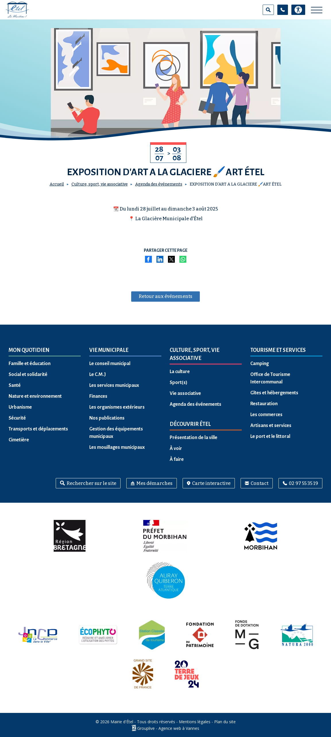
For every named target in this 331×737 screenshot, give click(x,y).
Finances (98, 396)
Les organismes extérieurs (117, 407)
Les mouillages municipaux (117, 447)
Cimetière (19, 439)
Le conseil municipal (109, 363)
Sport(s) (178, 382)
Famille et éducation (30, 363)
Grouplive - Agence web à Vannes (168, 728)
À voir (176, 448)
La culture (180, 371)
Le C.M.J (97, 374)
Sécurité (17, 418)
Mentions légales (194, 721)
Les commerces (266, 414)
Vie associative (185, 393)
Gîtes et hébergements (274, 392)
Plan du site (225, 721)
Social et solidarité (28, 374)
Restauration (264, 403)
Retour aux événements (165, 296)
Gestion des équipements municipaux (116, 432)
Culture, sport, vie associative (99, 184)
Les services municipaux (114, 385)
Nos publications (107, 418)
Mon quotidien (29, 350)
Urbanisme (20, 407)
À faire (177, 459)
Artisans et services (270, 425)
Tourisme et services (278, 350)
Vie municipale (108, 350)
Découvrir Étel (190, 424)
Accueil (57, 184)
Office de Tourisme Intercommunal (270, 378)
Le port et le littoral (270, 436)
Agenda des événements (158, 184)
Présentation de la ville (193, 437)
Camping (259, 363)
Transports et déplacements (38, 429)
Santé (15, 385)
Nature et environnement (35, 396)
